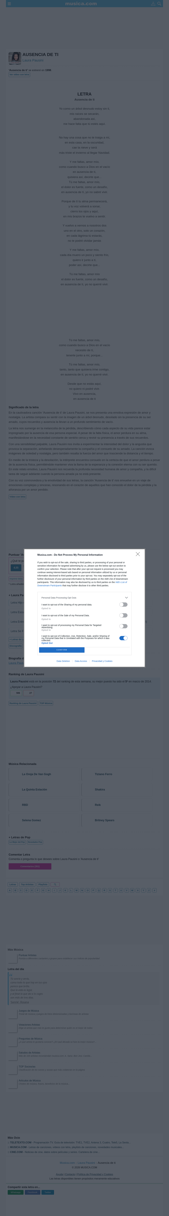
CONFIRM (62, 650)
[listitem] (84, 597)
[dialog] (84, 608)
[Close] (139, 555)
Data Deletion (63, 661)
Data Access (81, 661)
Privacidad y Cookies (102, 661)
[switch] (123, 604)
